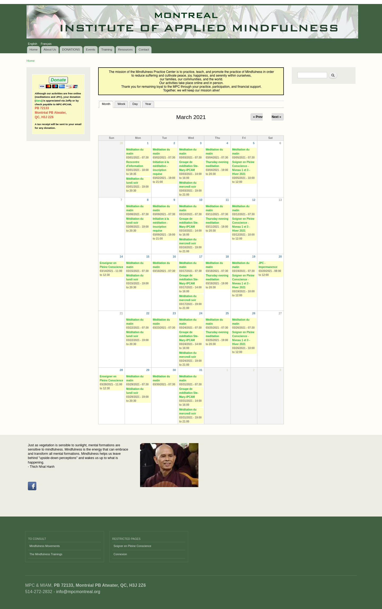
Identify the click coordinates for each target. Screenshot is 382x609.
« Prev (258, 117)
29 (147, 370)
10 (200, 199)
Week (121, 103)
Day (135, 103)
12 (253, 199)
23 (174, 313)
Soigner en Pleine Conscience (132, 546)
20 (280, 256)
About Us (50, 49)
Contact (143, 49)
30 (174, 370)
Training (106, 49)
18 (227, 256)
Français (46, 43)
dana (39, 100)
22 (147, 313)
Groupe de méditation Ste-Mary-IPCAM (188, 166)
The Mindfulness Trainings (45, 554)
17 (200, 256)
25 (227, 313)
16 (174, 256)
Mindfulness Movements (44, 546)
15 (147, 256)
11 (227, 199)
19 (253, 256)
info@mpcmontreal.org (78, 591)
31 (200, 370)
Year (148, 103)
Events (90, 49)
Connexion (120, 554)
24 (200, 313)
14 (121, 256)
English (32, 43)
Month (107, 103)
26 (253, 313)
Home (33, 49)
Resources (125, 49)
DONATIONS (71, 49)
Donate (58, 79)
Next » (276, 117)
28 (121, 370)
